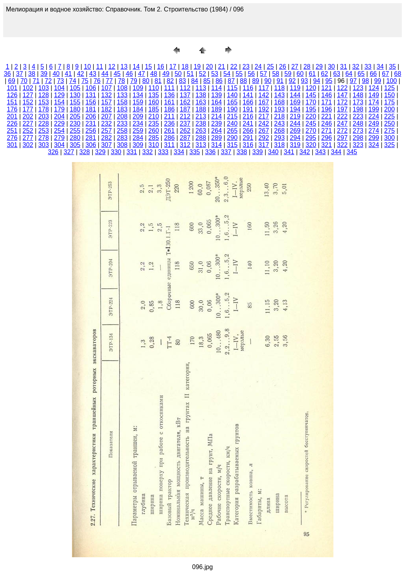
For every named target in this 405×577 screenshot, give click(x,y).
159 (137, 102)
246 (326, 123)
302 (28, 144)
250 (389, 123)
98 (365, 80)
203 (43, 116)
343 (320, 152)
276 (12, 137)
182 (106, 109)
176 (12, 109)
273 (358, 130)
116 (248, 88)
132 (106, 95)
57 (263, 73)
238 (200, 123)
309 (137, 144)
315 (232, 144)
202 (28, 116)
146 (326, 95)
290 (232, 137)
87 (231, 80)
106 (90, 88)
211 (169, 116)
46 (129, 73)
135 (153, 95)
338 (242, 152)
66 (373, 73)
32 (356, 66)
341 (289, 152)
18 (185, 66)
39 (43, 73)
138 (200, 95)
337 (226, 152)
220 (311, 116)
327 (69, 152)
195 (311, 109)
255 (75, 130)
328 (84, 152)
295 (311, 137)
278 (43, 137)
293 (279, 137)
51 (190, 73)
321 (326, 144)
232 (106, 123)
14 (136, 66)
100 (391, 80)
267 (263, 130)
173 (358, 102)
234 (137, 123)
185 (153, 109)
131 (90, 95)
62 (324, 73)
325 (389, 144)
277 (28, 137)
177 (28, 109)
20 (209, 66)
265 (232, 130)
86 (219, 80)
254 (59, 130)
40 (56, 73)
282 (106, 137)
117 (263, 88)
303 (43, 144)
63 (336, 73)
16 (160, 66)
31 (343, 66)
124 (374, 88)
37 (19, 73)
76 (96, 80)
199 (374, 109)
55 (239, 73)
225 (389, 116)
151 (12, 102)
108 (122, 88)
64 (348, 73)
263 (200, 130)
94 (316, 80)
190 (232, 109)
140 (232, 95)
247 (342, 123)
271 (326, 130)
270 (311, 130)
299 (374, 137)
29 (319, 66)
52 (202, 73)
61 (312, 73)
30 (331, 66)
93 (304, 80)
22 (233, 66)
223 (358, 116)
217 (263, 116)
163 (200, 102)
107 (106, 88)
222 (342, 116)
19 (197, 66)
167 (263, 102)
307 (106, 144)
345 (351, 152)
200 (389, 109)
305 (75, 144)
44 (104, 73)
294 (295, 137)
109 (137, 88)
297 (342, 137)
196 (326, 109)
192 (263, 109)
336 (210, 152)
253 (43, 130)
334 (179, 152)
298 (358, 137)
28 (306, 66)
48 (153, 73)
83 (182, 80)
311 (169, 144)
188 (200, 109)
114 (216, 88)
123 (358, 88)
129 (59, 95)
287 (185, 137)
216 (248, 116)
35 (392, 66)
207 (106, 116)
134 (137, 95)
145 (311, 95)
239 (216, 123)
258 (122, 130)
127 (28, 95)
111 (169, 88)
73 (60, 80)
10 (87, 66)
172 (342, 102)
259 (137, 130)
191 (248, 109)
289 (216, 137)
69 (11, 80)
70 (23, 80)
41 (68, 73)
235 (153, 123)
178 (43, 109)
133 (122, 95)
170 (311, 102)
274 (374, 130)
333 (163, 152)
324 (374, 144)
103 (43, 88)
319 (295, 144)
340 (273, 152)
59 (287, 73)
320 (311, 144)
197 (342, 109)
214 (216, 116)
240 (232, 123)
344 (336, 152)
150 (389, 95)
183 (122, 109)
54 (227, 73)
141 (248, 95)
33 (367, 66)
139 (216, 95)
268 (279, 130)
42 (80, 73)
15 (148, 66)
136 (169, 95)
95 (329, 80)
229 (59, 123)
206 (90, 116)
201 (12, 116)
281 (90, 137)
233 (122, 123)
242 (263, 123)
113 (200, 88)
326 (53, 152)
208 (122, 116)
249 (374, 123)
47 (141, 73)
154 (59, 102)
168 (279, 102)
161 (169, 102)
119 (295, 88)
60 (300, 73)
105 (75, 88)
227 (28, 123)
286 (169, 137)
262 (185, 130)
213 (200, 116)
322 (342, 144)
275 (389, 130)
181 (90, 109)
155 (75, 102)
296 (326, 137)
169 (295, 102)
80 (146, 80)
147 (342, 95)
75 (85, 80)
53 (214, 73)
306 (90, 144)
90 (267, 80)
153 (43, 102)
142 (263, 95)
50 (178, 73)
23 (246, 66)
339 (257, 152)
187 (185, 109)
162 (185, 102)
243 (279, 123)
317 (263, 144)
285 (153, 137)
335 (194, 152)
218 (279, 116)
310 (153, 144)
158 (122, 102)
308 (122, 144)
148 (358, 95)
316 (248, 144)
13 (124, 66)
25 (270, 66)
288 (200, 137)
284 (137, 137)
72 (48, 80)
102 (28, 88)
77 (109, 80)
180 (75, 109)
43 (93, 73)
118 (279, 88)
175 (389, 102)
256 (90, 130)
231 (90, 123)
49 (166, 73)
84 (194, 80)
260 (153, 130)
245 (311, 123)
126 (12, 95)
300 (389, 137)
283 (122, 137)
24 (258, 66)
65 (361, 73)
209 (137, 116)
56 (251, 73)
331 (132, 152)
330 (116, 152)
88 (243, 80)
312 (185, 144)
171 (326, 102)
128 (43, 95)
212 (185, 116)
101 (12, 88)
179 (59, 109)
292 (263, 137)
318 (279, 144)
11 (99, 66)
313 (200, 144)
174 (374, 102)
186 (169, 109)
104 (59, 88)
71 (36, 80)
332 (147, 152)
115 (232, 88)
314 (216, 144)
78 (121, 80)
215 (232, 116)
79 (133, 80)
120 (311, 88)
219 (295, 116)
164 (216, 102)
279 (59, 137)
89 (255, 80)
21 (221, 66)
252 (28, 130)
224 (374, 116)
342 (304, 152)
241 (248, 123)
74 (72, 80)
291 (248, 137)
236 (169, 123)
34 (380, 66)
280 (75, 137)
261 (169, 130)
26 (282, 66)
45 (117, 73)
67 (385, 73)
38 (31, 73)
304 (59, 144)
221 (326, 116)
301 (12, 144)
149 (374, 95)
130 (75, 95)
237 (185, 123)
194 (295, 109)
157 (106, 102)
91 (280, 80)
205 (75, 116)
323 (358, 144)
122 (342, 88)
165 (232, 102)
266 (248, 130)
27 (294, 66)
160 (153, 102)
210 (153, 116)
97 (353, 80)
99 (377, 80)
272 (342, 130)
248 (358, 123)
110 (153, 88)
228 (43, 123)
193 (279, 109)
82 (170, 80)
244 (295, 123)
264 (216, 130)
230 (75, 123)
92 (292, 80)
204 (59, 116)
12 (111, 66)
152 (28, 102)
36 (7, 73)
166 (248, 102)
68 (397, 73)
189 (216, 109)
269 (295, 130)
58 (275, 73)
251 (12, 130)
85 (206, 80)
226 (12, 123)
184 (137, 109)
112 (185, 88)
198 (358, 109)
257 (106, 130)
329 (100, 152)
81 (158, 80)
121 (326, 88)
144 (295, 95)
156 (90, 102)
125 (389, 88)
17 (172, 66)
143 (279, 95)
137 (185, 95)
